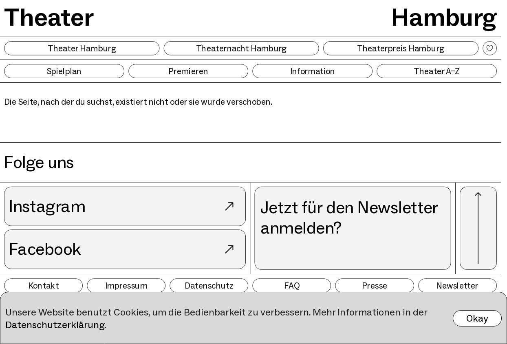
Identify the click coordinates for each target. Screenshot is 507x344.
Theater (48, 17)
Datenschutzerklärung (55, 325)
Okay (477, 318)
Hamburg (443, 17)
